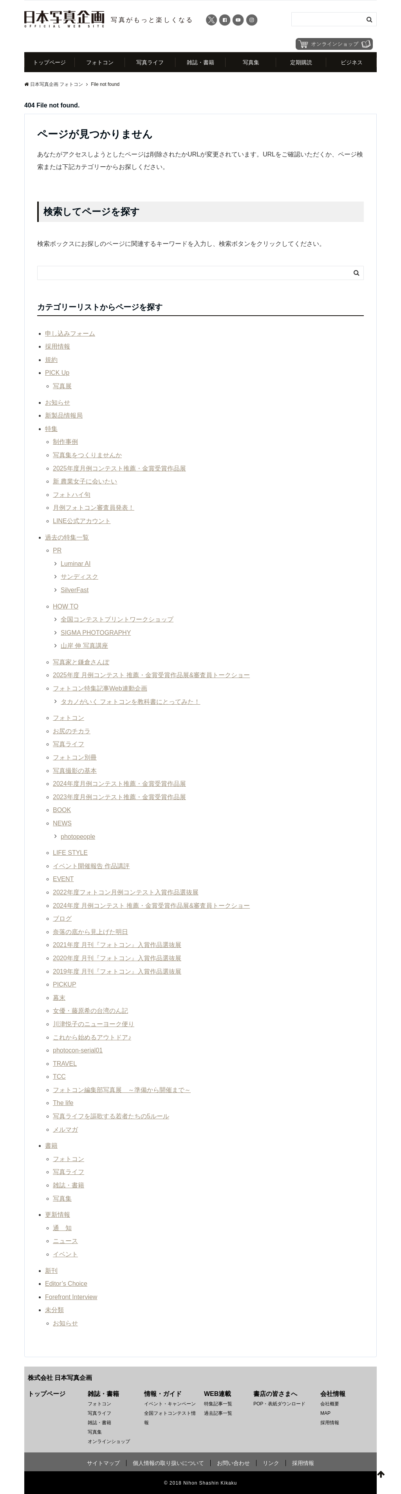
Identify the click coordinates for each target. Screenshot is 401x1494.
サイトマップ (103, 1463)
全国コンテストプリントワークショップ (117, 619)
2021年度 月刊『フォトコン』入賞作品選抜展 (117, 945)
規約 (51, 359)
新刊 (51, 1270)
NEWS (62, 823)
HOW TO (65, 606)
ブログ (62, 919)
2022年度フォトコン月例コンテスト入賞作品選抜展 (126, 892)
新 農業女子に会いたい (85, 481)
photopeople (78, 836)
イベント (65, 1254)
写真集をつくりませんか (87, 455)
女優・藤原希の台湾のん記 (90, 1011)
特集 (51, 428)
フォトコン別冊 (75, 757)
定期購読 (301, 62)
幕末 (59, 997)
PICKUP (64, 984)
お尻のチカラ (71, 731)
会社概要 (329, 1404)
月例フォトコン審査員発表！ (93, 508)
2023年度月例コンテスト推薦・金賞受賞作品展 (119, 797)
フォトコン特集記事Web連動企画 (100, 688)
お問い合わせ (233, 1463)
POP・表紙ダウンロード (279, 1404)
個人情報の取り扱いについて (168, 1463)
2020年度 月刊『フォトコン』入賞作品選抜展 (117, 958)
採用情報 (57, 347)
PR (57, 550)
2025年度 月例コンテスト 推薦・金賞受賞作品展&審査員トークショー (151, 675)
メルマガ (65, 1129)
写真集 (251, 62)
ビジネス (352, 62)
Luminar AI (75, 563)
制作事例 (65, 442)
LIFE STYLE (70, 853)
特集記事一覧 (218, 1404)
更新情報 (57, 1215)
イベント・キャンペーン (170, 1404)
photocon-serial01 (78, 1050)
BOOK (62, 810)
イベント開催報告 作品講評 (91, 866)
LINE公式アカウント (82, 521)
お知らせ (57, 402)
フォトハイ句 (71, 494)
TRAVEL (65, 1063)
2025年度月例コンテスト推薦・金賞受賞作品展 (119, 468)
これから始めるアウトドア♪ (92, 1037)
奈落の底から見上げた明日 (90, 932)
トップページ (49, 62)
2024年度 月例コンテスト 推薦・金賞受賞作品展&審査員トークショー (151, 905)
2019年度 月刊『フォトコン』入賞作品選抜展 (117, 971)
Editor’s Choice (66, 1284)
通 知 (62, 1228)
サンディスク (79, 577)
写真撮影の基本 (75, 770)
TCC (59, 1077)
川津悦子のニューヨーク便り (93, 1024)
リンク (271, 1463)
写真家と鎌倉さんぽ (81, 662)
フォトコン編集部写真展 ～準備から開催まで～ (122, 1090)
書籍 (51, 1146)
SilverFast (75, 590)
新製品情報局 (64, 416)
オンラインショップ (109, 1441)
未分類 (54, 1310)
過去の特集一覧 (67, 537)
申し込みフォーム (70, 333)
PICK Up (57, 373)
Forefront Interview (71, 1297)
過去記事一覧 (218, 1413)
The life (63, 1103)
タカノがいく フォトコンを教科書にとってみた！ (130, 701)
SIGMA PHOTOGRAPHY (96, 632)
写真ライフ (150, 62)
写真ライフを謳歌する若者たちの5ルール (111, 1116)
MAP (325, 1413)
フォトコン (100, 62)
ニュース (65, 1241)
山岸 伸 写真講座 (84, 646)
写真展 (62, 386)
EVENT (63, 879)
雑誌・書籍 (200, 62)
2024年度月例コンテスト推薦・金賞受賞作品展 (119, 784)
